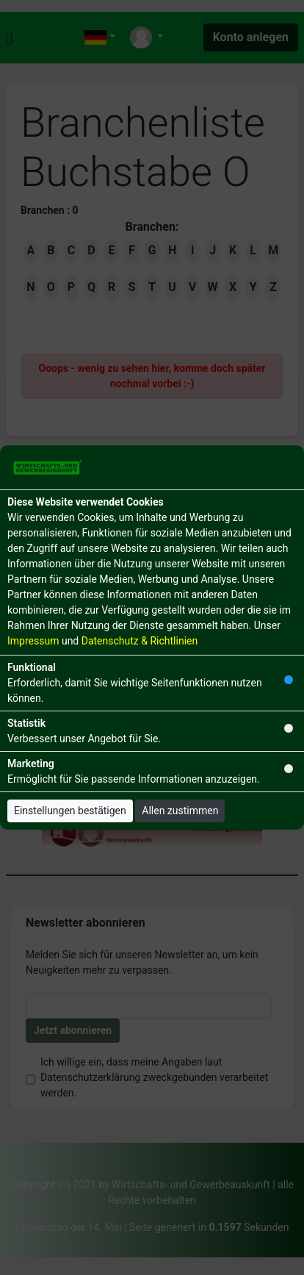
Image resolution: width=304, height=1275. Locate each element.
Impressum (33, 641)
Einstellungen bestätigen (70, 810)
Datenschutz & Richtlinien (140, 641)
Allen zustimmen (180, 810)
